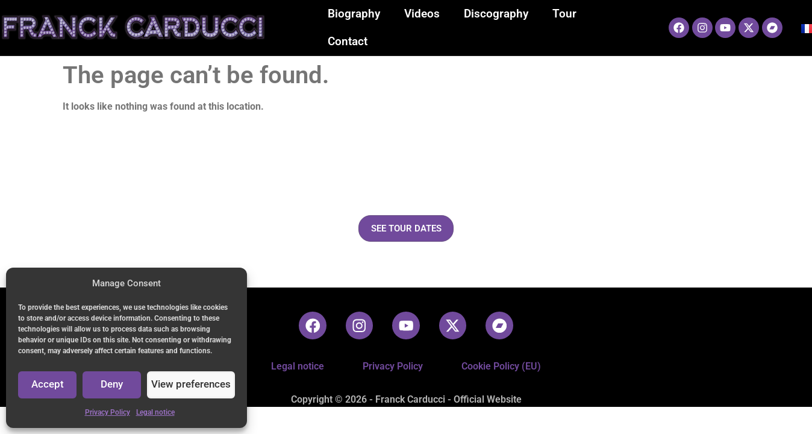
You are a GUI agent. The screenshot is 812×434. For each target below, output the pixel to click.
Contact (347, 41)
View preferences (193, 385)
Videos (422, 13)
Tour (564, 13)
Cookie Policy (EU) (501, 366)
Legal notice (155, 412)
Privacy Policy (107, 412)
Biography (354, 13)
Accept (48, 385)
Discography (496, 13)
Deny (115, 385)
